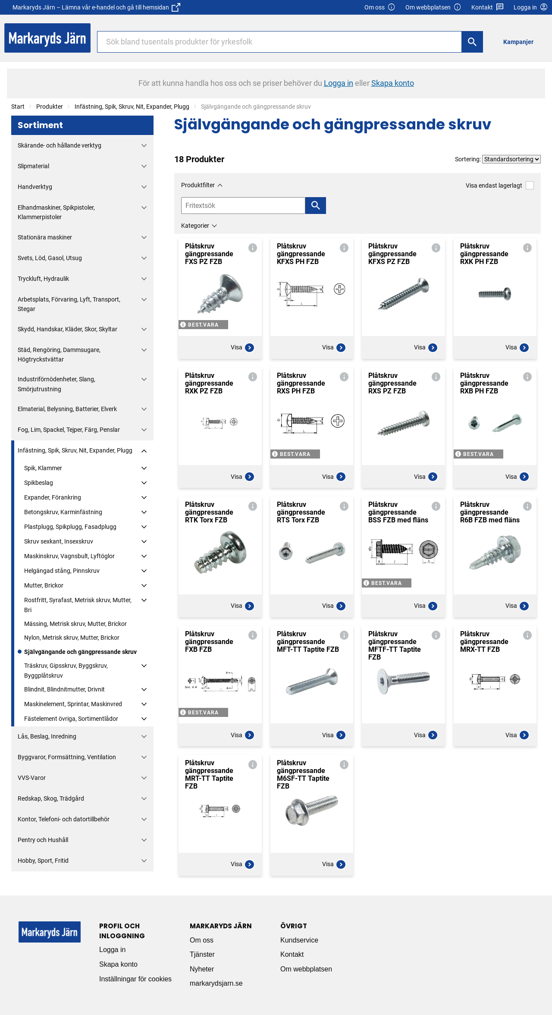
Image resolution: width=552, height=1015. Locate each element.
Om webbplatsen (433, 7)
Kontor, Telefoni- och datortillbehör (64, 819)
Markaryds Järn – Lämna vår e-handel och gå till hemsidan (96, 7)
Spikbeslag (38, 482)
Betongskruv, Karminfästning (63, 512)
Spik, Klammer (43, 468)
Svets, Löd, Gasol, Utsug (50, 258)
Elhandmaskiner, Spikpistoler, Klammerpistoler (56, 212)
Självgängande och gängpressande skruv (80, 651)
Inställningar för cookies (135, 979)
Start (18, 106)
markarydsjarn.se (216, 983)
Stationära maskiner (45, 237)
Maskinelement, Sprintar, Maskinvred (73, 704)
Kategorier (195, 225)
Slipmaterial (33, 166)
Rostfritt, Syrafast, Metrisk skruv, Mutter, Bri (78, 605)
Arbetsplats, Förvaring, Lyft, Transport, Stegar (69, 304)
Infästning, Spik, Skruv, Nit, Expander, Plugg (132, 106)
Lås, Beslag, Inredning (47, 736)
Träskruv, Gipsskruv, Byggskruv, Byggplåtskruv (66, 670)
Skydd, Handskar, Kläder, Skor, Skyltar (67, 329)
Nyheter (202, 969)
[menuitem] (521, 41)
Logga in (112, 949)
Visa (243, 348)
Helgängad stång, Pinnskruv (62, 570)
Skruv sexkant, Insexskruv (58, 541)
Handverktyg (35, 186)
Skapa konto (118, 964)
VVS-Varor (32, 777)
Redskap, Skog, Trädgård (51, 798)
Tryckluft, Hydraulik (43, 278)
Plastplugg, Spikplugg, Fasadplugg (70, 526)
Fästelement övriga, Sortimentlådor (71, 718)
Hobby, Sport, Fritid (43, 860)
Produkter (49, 106)
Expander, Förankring (52, 497)
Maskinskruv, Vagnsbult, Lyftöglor (69, 556)
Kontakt (487, 7)
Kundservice (299, 940)
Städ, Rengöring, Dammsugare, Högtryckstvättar (59, 354)
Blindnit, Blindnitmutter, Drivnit (64, 689)
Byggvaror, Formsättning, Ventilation (67, 757)
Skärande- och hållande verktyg (59, 145)
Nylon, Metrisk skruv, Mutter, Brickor (71, 637)
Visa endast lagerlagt (500, 185)
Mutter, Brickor (43, 585)
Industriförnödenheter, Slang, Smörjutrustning (56, 384)
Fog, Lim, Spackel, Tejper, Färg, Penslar (69, 429)
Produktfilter (198, 185)
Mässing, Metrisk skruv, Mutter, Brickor (75, 623)
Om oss (379, 7)
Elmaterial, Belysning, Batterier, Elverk (67, 408)
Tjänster (202, 954)
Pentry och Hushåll (43, 839)
